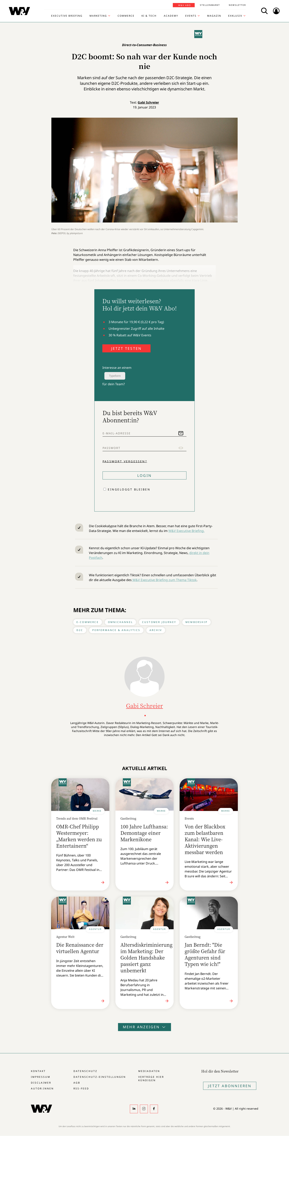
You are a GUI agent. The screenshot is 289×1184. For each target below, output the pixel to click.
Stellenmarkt (210, 5)
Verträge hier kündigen (151, 1078)
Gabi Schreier (148, 102)
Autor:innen (42, 1088)
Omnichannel (120, 622)
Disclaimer (41, 1082)
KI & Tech (149, 15)
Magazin (214, 15)
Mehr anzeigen (144, 1026)
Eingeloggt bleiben (129, 489)
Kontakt (38, 1071)
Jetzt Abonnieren (229, 1085)
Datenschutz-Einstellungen (99, 1077)
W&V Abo (184, 5)
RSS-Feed (81, 1088)
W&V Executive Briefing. (186, 531)
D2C (79, 630)
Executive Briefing (66, 15)
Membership (196, 622)
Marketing (98, 15)
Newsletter (237, 5)
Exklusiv (235, 15)
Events (190, 15)
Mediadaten (149, 1071)
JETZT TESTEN (126, 348)
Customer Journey (159, 622)
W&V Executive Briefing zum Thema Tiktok (164, 580)
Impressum (40, 1077)
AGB (76, 1082)
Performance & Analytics (116, 630)
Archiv (156, 630)
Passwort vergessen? (125, 461)
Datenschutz (85, 1071)
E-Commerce (87, 622)
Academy (171, 15)
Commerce (126, 15)
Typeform (115, 375)
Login (144, 475)
